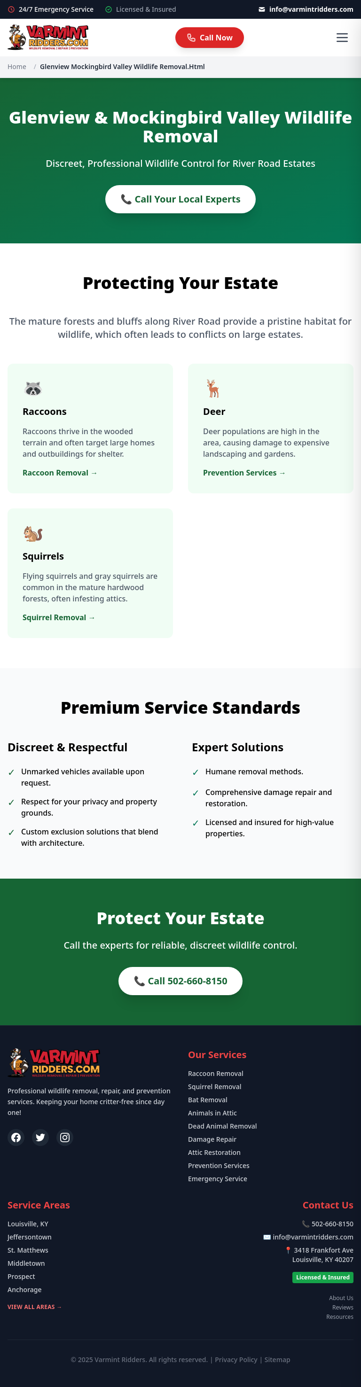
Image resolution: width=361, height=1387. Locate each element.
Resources (339, 1317)
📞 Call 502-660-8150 (180, 980)
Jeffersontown (30, 1236)
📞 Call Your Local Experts (180, 199)
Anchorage (25, 1289)
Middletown (26, 1263)
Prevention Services (219, 1165)
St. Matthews (28, 1250)
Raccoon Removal (215, 1073)
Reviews (342, 1307)
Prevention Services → (244, 473)
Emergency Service (217, 1178)
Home (17, 66)
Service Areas (39, 1205)
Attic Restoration (214, 1152)
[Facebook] (16, 1137)
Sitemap (277, 1359)
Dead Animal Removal (222, 1126)
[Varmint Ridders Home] (48, 37)
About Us (341, 1298)
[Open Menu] (342, 37)
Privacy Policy (236, 1359)
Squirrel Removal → (59, 617)
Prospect (21, 1276)
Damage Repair (212, 1139)
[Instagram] (64, 1137)
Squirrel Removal (215, 1086)
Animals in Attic (212, 1112)
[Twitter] (40, 1137)
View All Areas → (35, 1307)
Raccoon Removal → (60, 473)
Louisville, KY (28, 1223)
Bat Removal (208, 1099)
